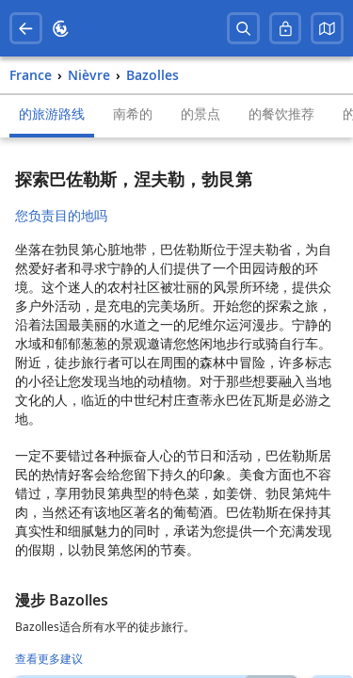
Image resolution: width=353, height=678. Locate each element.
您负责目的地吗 (61, 215)
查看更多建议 (49, 659)
